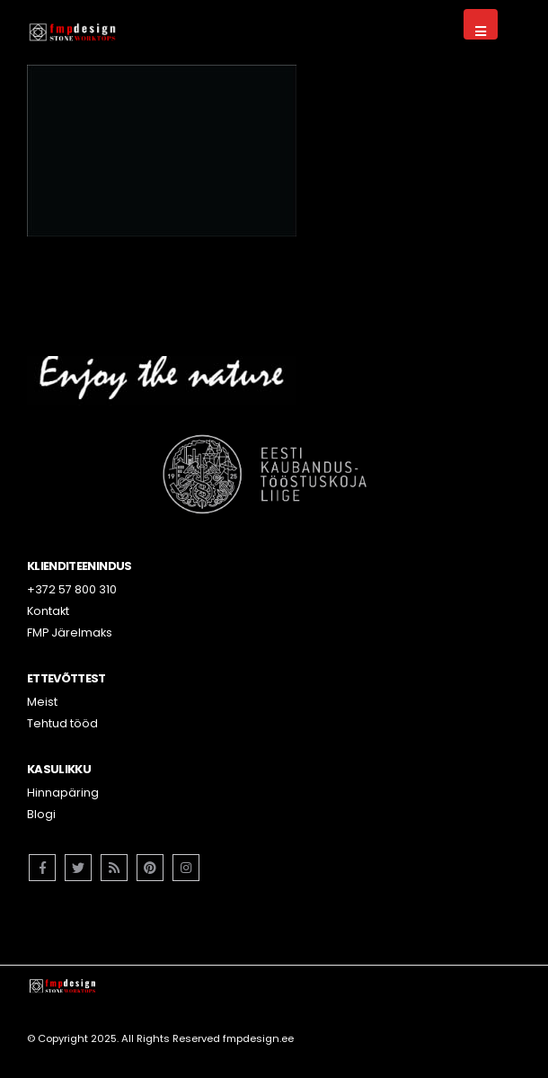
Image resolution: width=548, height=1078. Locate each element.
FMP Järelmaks (69, 632)
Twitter (78, 867)
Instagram (185, 867)
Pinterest (150, 867)
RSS (114, 867)
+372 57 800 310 (72, 589)
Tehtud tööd (62, 723)
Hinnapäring (63, 792)
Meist (42, 701)
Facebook (42, 867)
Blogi (41, 814)
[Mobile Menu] (481, 24)
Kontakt (48, 611)
